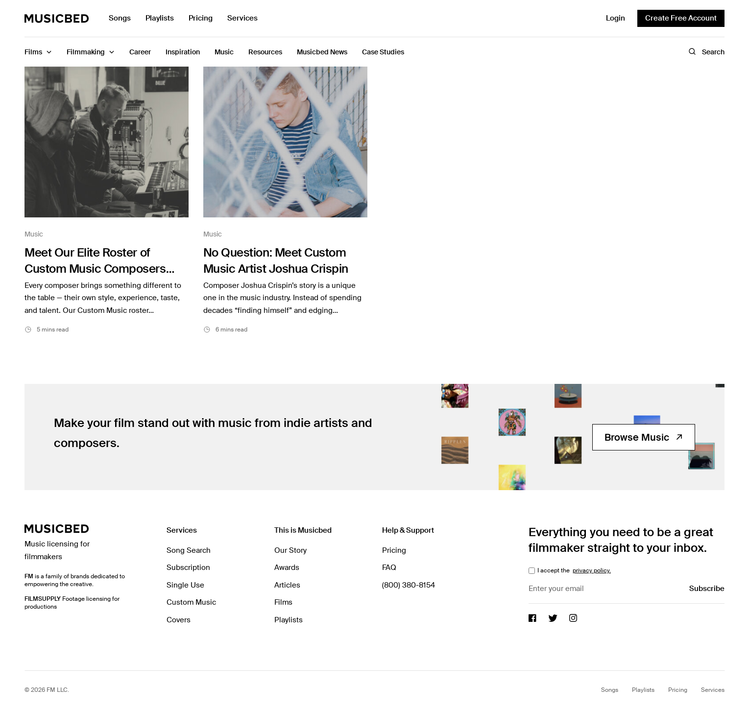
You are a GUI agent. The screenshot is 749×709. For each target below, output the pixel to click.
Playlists (159, 18)
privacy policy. (592, 570)
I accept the (573, 570)
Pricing (201, 18)
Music (33, 234)
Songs (120, 18)
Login (615, 18)
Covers (179, 619)
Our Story (290, 549)
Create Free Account (681, 18)
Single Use (185, 584)
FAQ (389, 567)
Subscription (188, 567)
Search (706, 51)
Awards (286, 567)
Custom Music (191, 602)
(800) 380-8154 (408, 584)
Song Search (189, 549)
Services (242, 18)
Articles (287, 584)
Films (283, 602)
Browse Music (643, 436)
